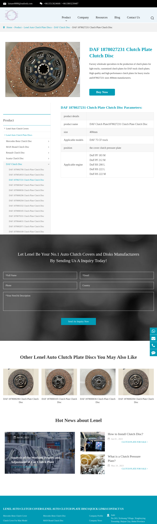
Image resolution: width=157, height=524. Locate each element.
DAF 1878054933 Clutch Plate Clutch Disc (26, 175)
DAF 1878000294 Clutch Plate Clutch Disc (26, 201)
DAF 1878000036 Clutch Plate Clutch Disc (26, 190)
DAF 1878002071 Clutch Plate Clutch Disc (26, 226)
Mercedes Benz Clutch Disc (19, 141)
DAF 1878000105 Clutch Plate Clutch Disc (26, 211)
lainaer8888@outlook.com (20, 3)
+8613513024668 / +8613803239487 (61, 3)
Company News (95, 521)
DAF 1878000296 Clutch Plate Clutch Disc (26, 195)
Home (9, 27)
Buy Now (102, 92)
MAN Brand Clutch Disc (17, 147)
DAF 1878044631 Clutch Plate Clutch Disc (26, 221)
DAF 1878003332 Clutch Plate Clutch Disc (26, 206)
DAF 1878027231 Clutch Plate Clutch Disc (92, 27)
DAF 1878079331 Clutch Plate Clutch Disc (26, 216)
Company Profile (96, 516)
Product (66, 19)
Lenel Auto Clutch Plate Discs (38, 27)
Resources (102, 19)
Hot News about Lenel (78, 420)
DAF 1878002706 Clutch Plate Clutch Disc (26, 170)
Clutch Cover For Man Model (15, 521)
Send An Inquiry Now (78, 321)
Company (83, 19)
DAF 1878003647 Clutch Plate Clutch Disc (26, 185)
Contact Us (133, 19)
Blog (117, 19)
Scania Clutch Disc (15, 158)
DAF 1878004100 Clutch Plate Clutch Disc (26, 232)
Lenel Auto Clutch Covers (17, 128)
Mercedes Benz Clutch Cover (15, 516)
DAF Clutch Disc (62, 27)
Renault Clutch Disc (15, 152)
